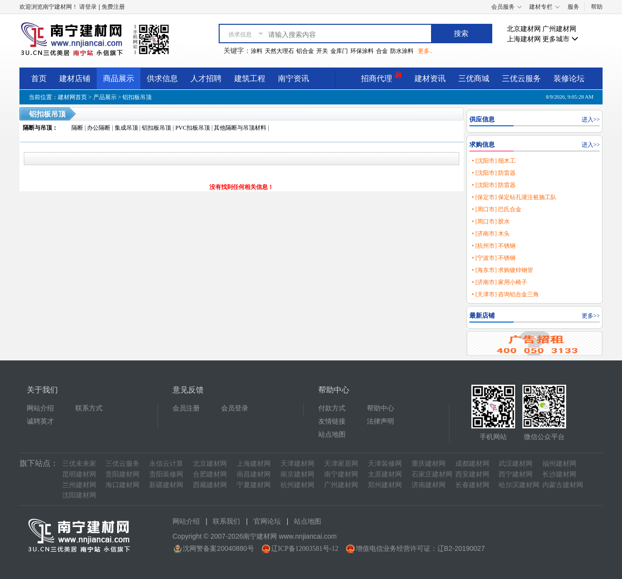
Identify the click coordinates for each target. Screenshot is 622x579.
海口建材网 (122, 485)
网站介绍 (40, 408)
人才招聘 (206, 78)
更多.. (425, 51)
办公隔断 (98, 127)
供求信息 (162, 78)
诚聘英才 (40, 421)
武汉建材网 (516, 463)
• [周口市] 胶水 (491, 221)
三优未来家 (79, 463)
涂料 (256, 51)
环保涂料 (362, 51)
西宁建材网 (516, 474)
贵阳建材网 (122, 474)
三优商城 (473, 78)
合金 (382, 51)
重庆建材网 (429, 463)
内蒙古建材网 (562, 485)
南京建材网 (297, 474)
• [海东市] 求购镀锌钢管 (502, 270)
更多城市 (560, 39)
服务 (573, 6)
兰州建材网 (79, 485)
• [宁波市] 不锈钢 (494, 258)
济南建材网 (429, 485)
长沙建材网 (559, 474)
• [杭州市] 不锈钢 (494, 245)
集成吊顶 (126, 127)
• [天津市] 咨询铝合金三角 (505, 294)
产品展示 (105, 97)
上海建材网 (524, 39)
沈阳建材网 (79, 495)
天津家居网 (341, 463)
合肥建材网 (210, 474)
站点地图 (332, 434)
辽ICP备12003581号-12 (304, 548)
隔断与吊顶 (37, 127)
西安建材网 (472, 474)
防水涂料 (402, 51)
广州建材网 (559, 29)
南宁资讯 (293, 78)
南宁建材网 (341, 474)
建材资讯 (430, 78)
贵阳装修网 (166, 474)
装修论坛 (569, 78)
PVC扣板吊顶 (192, 127)
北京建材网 (524, 29)
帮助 (597, 6)
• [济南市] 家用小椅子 (499, 282)
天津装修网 (385, 463)
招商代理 (381, 77)
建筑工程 (249, 78)
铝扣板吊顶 (137, 97)
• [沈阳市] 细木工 (494, 160)
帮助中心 (380, 408)
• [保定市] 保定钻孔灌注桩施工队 (514, 197)
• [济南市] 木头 (491, 233)
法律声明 (380, 421)
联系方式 (89, 408)
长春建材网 (472, 485)
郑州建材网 (385, 485)
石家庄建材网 (432, 474)
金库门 (339, 51)
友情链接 (332, 421)
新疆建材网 (166, 485)
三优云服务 (521, 78)
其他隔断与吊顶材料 (240, 127)
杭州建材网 (297, 485)
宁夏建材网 (254, 485)
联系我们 (226, 521)
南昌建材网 (254, 474)
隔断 (77, 127)
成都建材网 (472, 463)
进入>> (591, 119)
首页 (39, 78)
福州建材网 (559, 463)
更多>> (591, 315)
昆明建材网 (79, 474)
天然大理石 (279, 51)
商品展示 (118, 78)
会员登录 (234, 408)
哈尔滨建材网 (519, 485)
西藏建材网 (210, 485)
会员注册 (186, 408)
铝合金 (305, 51)
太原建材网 (385, 474)
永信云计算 (166, 463)
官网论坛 (267, 521)
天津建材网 (297, 463)
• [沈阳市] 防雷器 (494, 173)
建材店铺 (74, 78)
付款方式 (332, 408)
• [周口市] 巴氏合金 (496, 209)
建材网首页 (72, 97)
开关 (322, 51)
